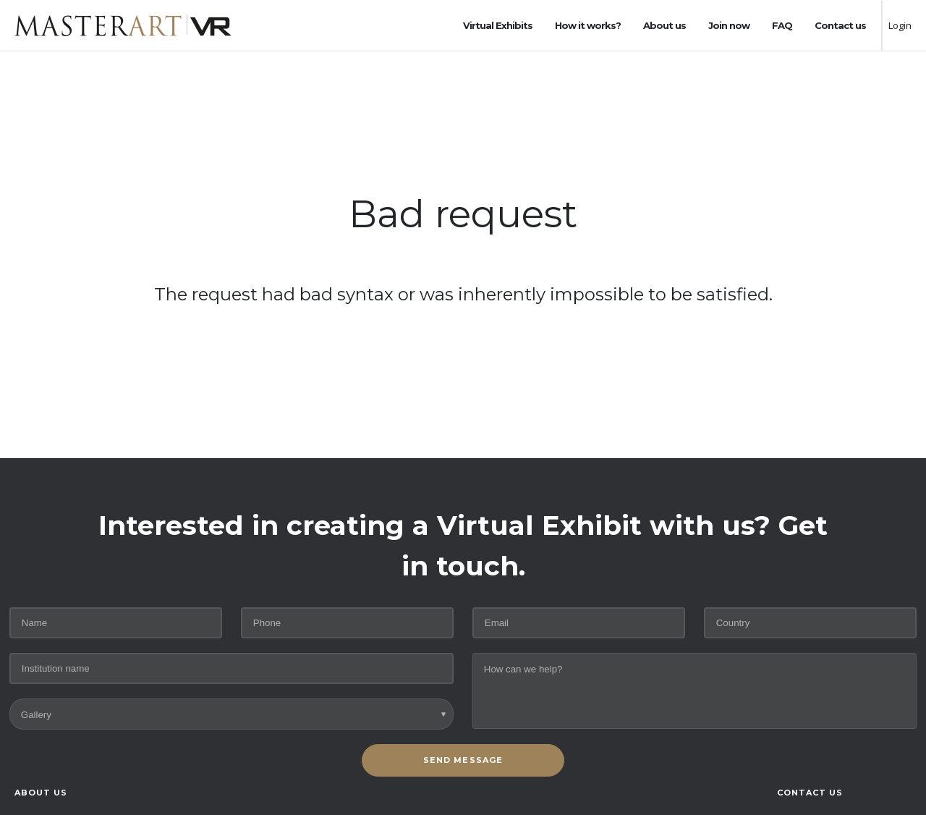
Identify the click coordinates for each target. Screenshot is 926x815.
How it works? (588, 25)
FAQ (782, 25)
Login (900, 25)
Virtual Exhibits (497, 25)
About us (664, 25)
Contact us (840, 25)
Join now (728, 25)
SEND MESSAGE (463, 760)
